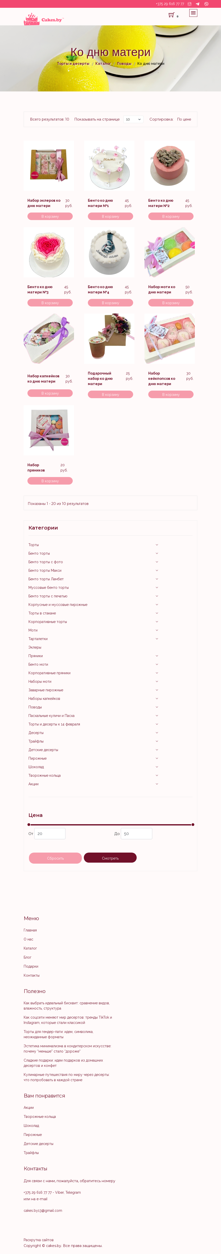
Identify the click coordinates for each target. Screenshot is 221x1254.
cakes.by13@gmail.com (43, 1211)
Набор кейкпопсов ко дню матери (161, 378)
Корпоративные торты (47, 622)
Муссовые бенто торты (48, 588)
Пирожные (37, 758)
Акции (33, 784)
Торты (33, 545)
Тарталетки (38, 639)
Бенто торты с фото (45, 562)
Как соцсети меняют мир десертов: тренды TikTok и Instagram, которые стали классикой (68, 1020)
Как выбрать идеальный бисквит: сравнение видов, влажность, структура (67, 1005)
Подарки (31, 966)
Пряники (35, 656)
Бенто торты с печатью (47, 596)
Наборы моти (39, 682)
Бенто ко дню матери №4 (100, 289)
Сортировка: (161, 119)
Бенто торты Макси (44, 570)
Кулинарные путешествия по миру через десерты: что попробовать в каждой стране (66, 1077)
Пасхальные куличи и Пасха (51, 716)
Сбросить (55, 858)
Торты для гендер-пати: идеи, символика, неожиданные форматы (58, 1034)
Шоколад (36, 767)
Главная (30, 930)
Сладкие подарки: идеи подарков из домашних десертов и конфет (63, 1063)
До (133, 833)
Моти (33, 630)
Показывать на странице (97, 119)
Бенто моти (38, 664)
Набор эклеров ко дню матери (43, 203)
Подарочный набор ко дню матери (100, 378)
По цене (184, 119)
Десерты (36, 733)
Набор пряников (36, 467)
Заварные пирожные (45, 690)
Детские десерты (43, 750)
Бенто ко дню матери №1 (100, 203)
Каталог (30, 948)
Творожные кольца (44, 775)
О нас (28, 939)
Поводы (35, 707)
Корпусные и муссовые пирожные (57, 605)
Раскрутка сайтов (39, 1240)
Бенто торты (39, 553)
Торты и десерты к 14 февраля (54, 724)
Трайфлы (36, 741)
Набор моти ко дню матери (161, 289)
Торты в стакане (42, 613)
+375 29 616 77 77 (170, 4)
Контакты (32, 975)
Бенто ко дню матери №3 (40, 289)
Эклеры (34, 647)
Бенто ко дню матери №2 (160, 203)
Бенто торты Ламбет (46, 579)
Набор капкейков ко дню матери (43, 378)
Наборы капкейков (44, 699)
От (46, 833)
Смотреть (110, 858)
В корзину (50, 217)
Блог (27, 957)
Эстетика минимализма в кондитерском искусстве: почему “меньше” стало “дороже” (67, 1048)
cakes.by (53, 1245)
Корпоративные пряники (49, 673)
